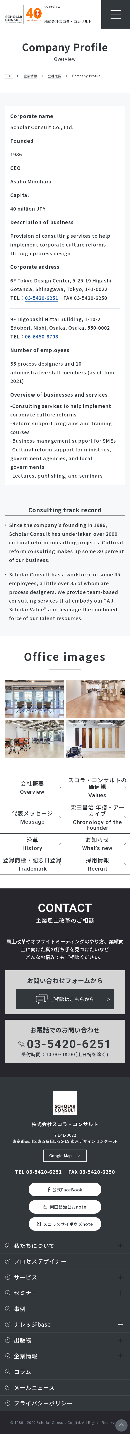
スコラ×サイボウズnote (65, 1224)
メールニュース (34, 1387)
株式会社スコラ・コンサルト (68, 21)
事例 (20, 1309)
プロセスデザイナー (40, 1261)
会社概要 (32, 787)
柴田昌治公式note (65, 1207)
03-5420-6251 (41, 297)
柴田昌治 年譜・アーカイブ (97, 817)
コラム (22, 1371)
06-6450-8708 (41, 336)
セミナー (25, 1293)
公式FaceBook (65, 1190)
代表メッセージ (32, 817)
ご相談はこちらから (65, 999)
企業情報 (25, 1356)
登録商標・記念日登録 (32, 864)
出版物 (23, 1340)
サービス (25, 1277)
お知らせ (97, 844)
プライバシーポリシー (43, 1403)
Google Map (60, 1155)
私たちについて (34, 1246)
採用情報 (97, 864)
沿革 (32, 844)
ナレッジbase (32, 1324)
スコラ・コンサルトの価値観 (97, 787)
